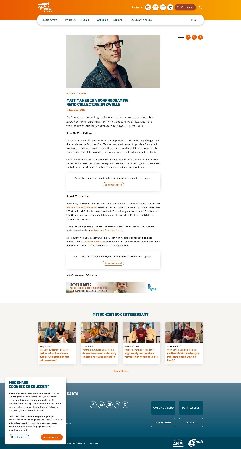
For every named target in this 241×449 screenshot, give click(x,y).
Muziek (85, 20)
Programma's (49, 20)
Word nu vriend (163, 407)
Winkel (191, 422)
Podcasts (70, 20)
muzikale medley (93, 241)
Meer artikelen (120, 371)
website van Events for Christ (106, 230)
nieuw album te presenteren (81, 207)
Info (193, 20)
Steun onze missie (141, 20)
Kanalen (118, 20)
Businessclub (191, 407)
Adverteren (163, 422)
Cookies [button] (94, 442)
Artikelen (102, 20)
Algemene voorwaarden (73, 442)
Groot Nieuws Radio (49, 7)
